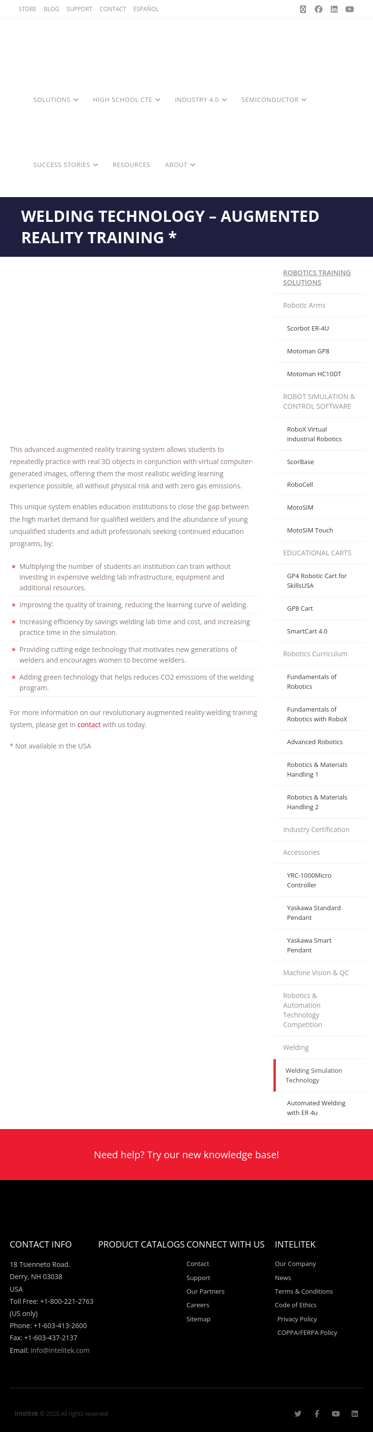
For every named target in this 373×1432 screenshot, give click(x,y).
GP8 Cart (300, 608)
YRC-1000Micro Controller (309, 880)
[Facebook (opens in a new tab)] (318, 9)
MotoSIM (300, 507)
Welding (296, 1047)
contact (89, 724)
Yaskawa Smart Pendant (309, 945)
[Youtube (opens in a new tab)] (348, 9)
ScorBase (300, 461)
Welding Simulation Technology (314, 1075)
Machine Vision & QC (316, 972)
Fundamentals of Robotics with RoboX (317, 714)
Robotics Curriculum (315, 653)
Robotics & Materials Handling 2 (317, 802)
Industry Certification (316, 829)
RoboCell (300, 484)
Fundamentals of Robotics (312, 681)
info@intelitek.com (60, 1350)
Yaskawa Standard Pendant (314, 912)
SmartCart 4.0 (307, 631)
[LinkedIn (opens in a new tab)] (334, 9)
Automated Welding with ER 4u (316, 1108)
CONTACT (113, 9)
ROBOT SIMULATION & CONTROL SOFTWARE (319, 401)
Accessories (301, 852)
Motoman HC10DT (314, 373)
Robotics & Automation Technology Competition (302, 1010)
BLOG (51, 9)
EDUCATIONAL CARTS (317, 552)
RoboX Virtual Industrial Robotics (314, 434)
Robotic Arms (304, 305)
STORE (27, 9)
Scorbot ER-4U (308, 328)
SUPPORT (79, 9)
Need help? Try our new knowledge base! (186, 1154)
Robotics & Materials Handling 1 (317, 769)
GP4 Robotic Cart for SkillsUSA (317, 580)
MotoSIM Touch (310, 530)
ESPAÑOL (146, 9)
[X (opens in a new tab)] (303, 9)
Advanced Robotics (315, 741)
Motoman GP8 (308, 351)
